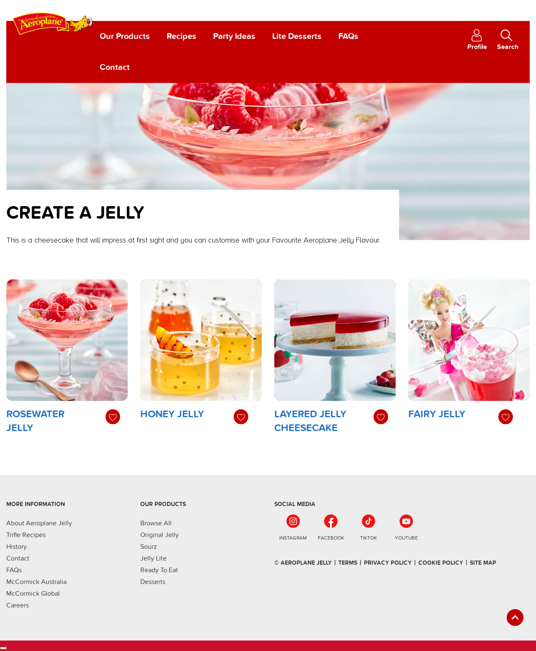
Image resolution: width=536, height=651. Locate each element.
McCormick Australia (36, 582)
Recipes (181, 36)
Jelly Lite (153, 558)
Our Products (125, 36)
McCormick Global (33, 593)
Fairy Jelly (436, 414)
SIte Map (483, 562)
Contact (115, 67)
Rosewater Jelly (35, 421)
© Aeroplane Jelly (303, 562)
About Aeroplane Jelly (39, 523)
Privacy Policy (388, 562)
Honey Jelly (172, 414)
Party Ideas (234, 36)
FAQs (348, 36)
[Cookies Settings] (3, 648)
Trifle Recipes (26, 535)
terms (347, 562)
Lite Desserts (297, 36)
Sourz (148, 546)
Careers (17, 605)
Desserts (152, 582)
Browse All (156, 523)
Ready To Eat (159, 570)
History (16, 546)
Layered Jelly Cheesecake (310, 421)
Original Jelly (159, 535)
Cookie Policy (440, 562)
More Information (35, 504)
